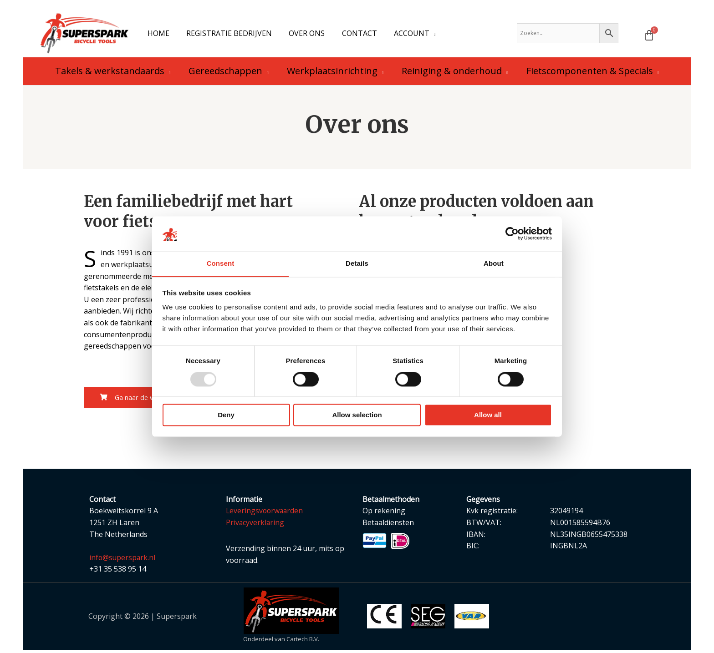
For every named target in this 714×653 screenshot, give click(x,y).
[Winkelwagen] (649, 36)
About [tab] (494, 263)
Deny (226, 415)
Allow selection (357, 415)
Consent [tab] (221, 263)
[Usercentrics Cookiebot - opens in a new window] (512, 233)
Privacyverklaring (255, 526)
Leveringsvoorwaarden (265, 514)
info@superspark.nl (123, 561)
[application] (421, 35)
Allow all (488, 415)
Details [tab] (357, 263)
